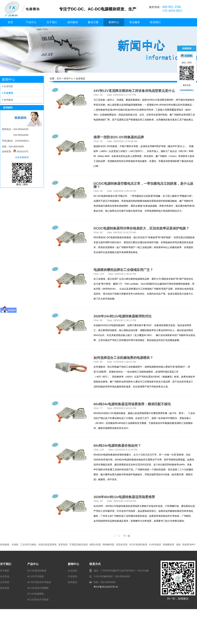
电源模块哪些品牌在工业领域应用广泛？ (123, 270)
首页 (10, 22)
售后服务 (134, 22)
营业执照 (4, 588)
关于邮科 (4, 570)
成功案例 (72, 22)
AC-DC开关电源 (35, 576)
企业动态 (8, 86)
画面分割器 (95, 544)
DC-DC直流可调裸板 (38, 588)
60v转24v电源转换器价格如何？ (117, 445)
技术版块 (8, 99)
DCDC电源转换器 (138, 544)
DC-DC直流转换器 (36, 570)
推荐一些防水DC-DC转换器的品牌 (119, 137)
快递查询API (188, 544)
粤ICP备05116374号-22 (106, 586)
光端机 (15, 544)
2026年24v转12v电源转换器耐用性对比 (123, 316)
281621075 (20, 151)
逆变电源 (63, 544)
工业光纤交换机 (28, 544)
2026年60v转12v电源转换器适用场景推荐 (124, 497)
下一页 (126, 536)
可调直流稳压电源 (78, 544)
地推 (178, 544)
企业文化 (4, 576)
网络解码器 (108, 544)
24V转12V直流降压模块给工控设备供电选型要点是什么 (134, 91)
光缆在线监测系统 (47, 544)
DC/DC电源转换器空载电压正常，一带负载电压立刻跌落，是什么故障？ (143, 185)
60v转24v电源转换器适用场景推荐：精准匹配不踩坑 (132, 404)
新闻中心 (114, 22)
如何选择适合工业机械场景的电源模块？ (123, 357)
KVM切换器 (155, 544)
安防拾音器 (121, 544)
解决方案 (93, 22)
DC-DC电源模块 (35, 593)
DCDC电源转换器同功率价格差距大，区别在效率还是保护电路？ (141, 228)
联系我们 (155, 22)
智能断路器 (168, 544)
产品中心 (31, 22)
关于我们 (52, 22)
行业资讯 (8, 93)
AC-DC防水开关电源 (38, 599)
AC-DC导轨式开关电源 (39, 582)
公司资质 (4, 582)
